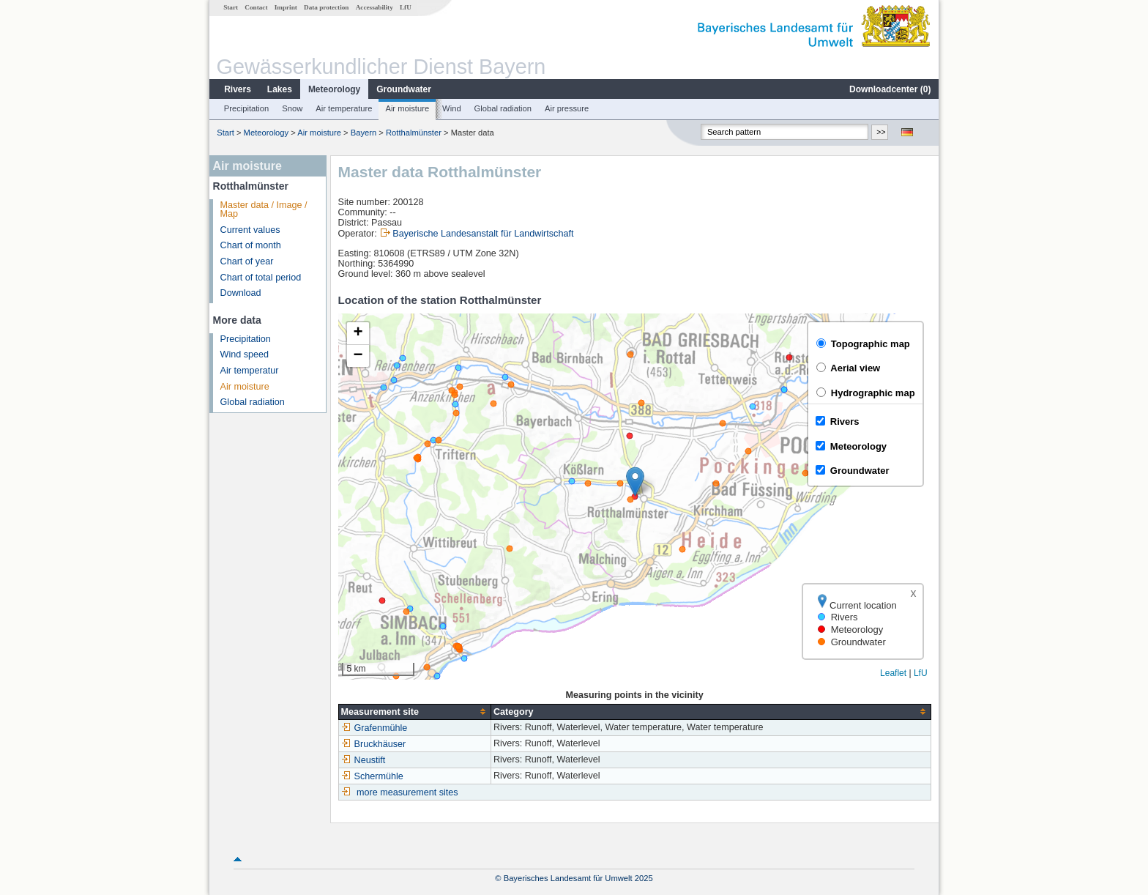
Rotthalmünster (413, 132)
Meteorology (334, 89)
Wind (451, 108)
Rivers (237, 89)
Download (240, 293)
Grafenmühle (374, 728)
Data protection (326, 7)
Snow (292, 108)
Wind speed (244, 354)
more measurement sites (407, 792)
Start (230, 7)
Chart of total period (261, 277)
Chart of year (247, 261)
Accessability (374, 7)
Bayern (363, 132)
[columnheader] (414, 711)
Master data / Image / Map (264, 210)
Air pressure (567, 108)
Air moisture (407, 108)
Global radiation (503, 108)
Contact (256, 7)
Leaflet (893, 673)
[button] (635, 482)
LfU (405, 7)
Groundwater (403, 89)
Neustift (363, 760)
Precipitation (246, 108)
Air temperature (344, 108)
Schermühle (372, 776)
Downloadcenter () (890, 89)
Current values (250, 230)
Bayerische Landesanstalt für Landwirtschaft (482, 234)
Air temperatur (249, 370)
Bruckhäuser (373, 744)
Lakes (279, 89)
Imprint (286, 7)
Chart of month (250, 245)
